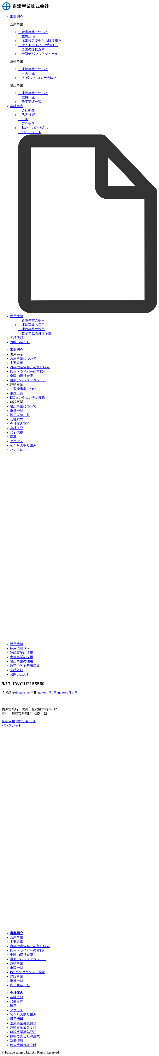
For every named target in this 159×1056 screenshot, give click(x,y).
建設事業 (16, 976)
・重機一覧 (26, 97)
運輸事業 (16, 963)
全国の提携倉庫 (21, 376)
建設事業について (23, 406)
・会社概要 (26, 110)
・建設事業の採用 (31, 329)
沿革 (13, 436)
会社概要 (16, 428)
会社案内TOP (19, 423)
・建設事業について (33, 93)
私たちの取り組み (23, 445)
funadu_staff (24, 693)
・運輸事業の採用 (31, 324)
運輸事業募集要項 (23, 1027)
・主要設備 (26, 36)
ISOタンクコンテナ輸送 (27, 397)
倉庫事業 (16, 937)
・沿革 (23, 119)
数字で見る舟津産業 (25, 665)
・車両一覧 (26, 73)
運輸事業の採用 (21, 652)
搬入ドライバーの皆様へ (28, 371)
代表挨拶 (16, 432)
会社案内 (16, 106)
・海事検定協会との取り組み (39, 40)
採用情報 (16, 316)
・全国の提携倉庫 (31, 49)
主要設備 (16, 363)
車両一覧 (16, 393)
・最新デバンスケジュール (38, 53)
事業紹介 (16, 16)
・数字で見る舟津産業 (34, 333)
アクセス (16, 441)
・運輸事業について (33, 69)
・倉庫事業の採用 (31, 320)
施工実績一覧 (20, 415)
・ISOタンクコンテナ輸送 (37, 77)
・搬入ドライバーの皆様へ (38, 45)
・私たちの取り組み (33, 128)
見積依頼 (16, 338)
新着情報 (16, 1040)
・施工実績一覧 (29, 101)
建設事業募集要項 (23, 1032)
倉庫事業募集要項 (23, 1023)
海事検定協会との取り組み (30, 367)
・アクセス (26, 123)
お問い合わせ (20, 342)
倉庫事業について (23, 358)
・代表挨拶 (26, 114)
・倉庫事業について (33, 32)
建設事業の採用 (21, 661)
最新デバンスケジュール (28, 380)
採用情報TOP (19, 648)
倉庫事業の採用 (21, 657)
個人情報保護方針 (23, 1045)
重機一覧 (16, 410)
